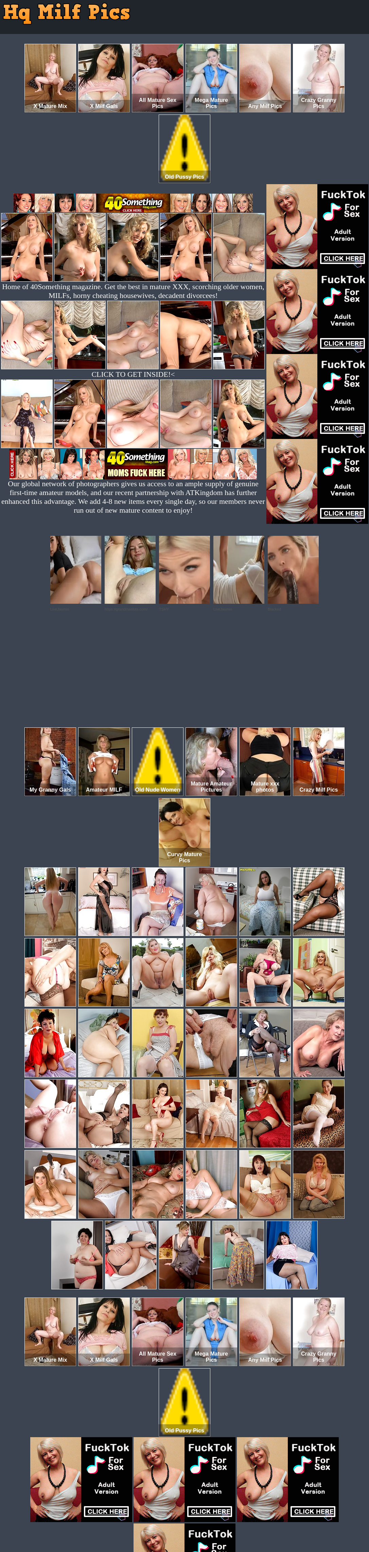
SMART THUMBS (196, 1523)
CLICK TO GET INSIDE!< (133, 374)
